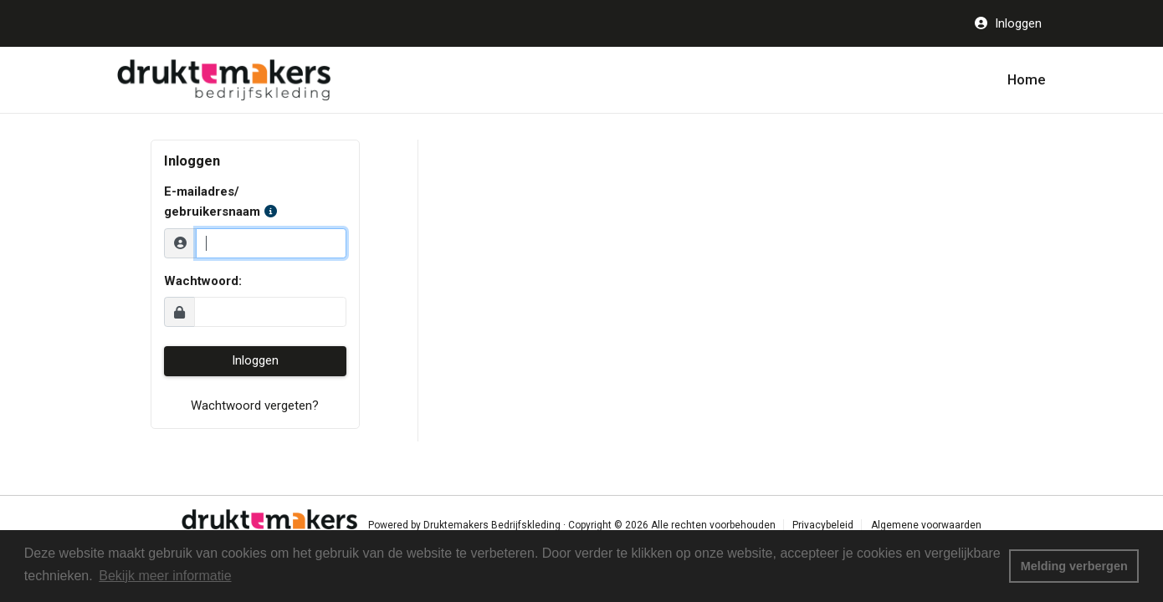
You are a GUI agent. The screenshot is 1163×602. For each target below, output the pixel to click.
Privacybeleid (822, 525)
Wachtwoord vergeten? (255, 405)
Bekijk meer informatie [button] (165, 576)
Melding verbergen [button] (1074, 566)
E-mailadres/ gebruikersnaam (220, 201)
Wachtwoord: (203, 280)
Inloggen (1016, 23)
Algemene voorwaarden (926, 525)
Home (1026, 79)
